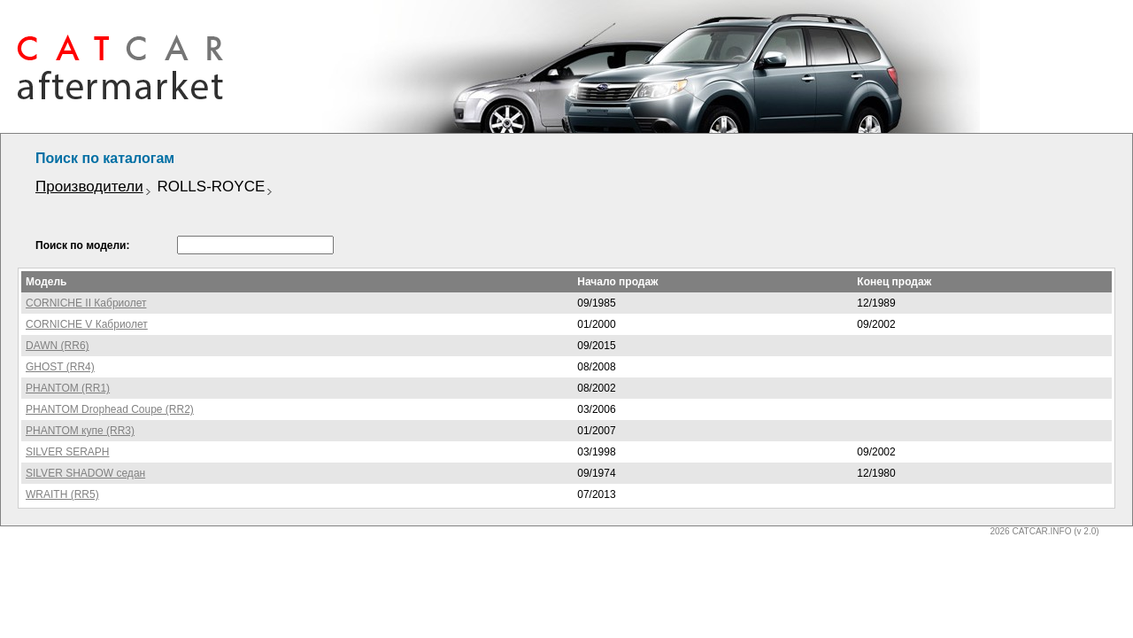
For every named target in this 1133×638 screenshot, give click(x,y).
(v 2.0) (1086, 531)
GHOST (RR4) (60, 367)
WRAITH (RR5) (62, 494)
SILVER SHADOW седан (85, 473)
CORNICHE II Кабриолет (86, 303)
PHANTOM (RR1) (68, 388)
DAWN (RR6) (57, 345)
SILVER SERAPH (67, 452)
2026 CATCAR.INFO (1030, 531)
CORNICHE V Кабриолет (87, 324)
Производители (89, 186)
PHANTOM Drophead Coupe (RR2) (110, 409)
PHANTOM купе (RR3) (80, 430)
